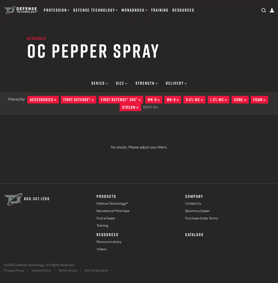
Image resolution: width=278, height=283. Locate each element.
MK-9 (174, 100)
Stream (131, 107)
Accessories (44, 100)
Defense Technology (94, 10)
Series (99, 83)
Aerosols (36, 38)
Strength (146, 83)
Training (160, 10)
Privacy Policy (14, 270)
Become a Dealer (197, 211)
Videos (102, 249)
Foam (260, 100)
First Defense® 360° (122, 100)
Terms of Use (67, 270)
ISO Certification (96, 270)
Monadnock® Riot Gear (113, 211)
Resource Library (109, 242)
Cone (241, 100)
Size (121, 83)
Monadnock (133, 10)
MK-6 (155, 100)
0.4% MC (196, 100)
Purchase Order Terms (201, 218)
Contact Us (193, 203)
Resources (183, 10)
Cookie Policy (41, 270)
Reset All (150, 107)
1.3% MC (219, 100)
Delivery (176, 83)
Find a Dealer (106, 218)
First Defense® (79, 100)
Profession (55, 10)
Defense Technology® (112, 203)
